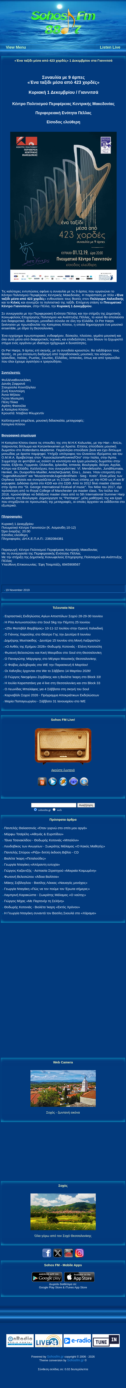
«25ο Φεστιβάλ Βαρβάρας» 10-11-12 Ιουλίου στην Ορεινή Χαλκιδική (54, 628)
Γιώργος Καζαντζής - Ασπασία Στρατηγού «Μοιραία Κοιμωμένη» (50, 870)
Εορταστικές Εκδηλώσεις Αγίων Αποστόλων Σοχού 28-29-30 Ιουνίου (54, 616)
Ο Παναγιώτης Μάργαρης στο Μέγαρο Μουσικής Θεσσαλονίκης (50, 658)
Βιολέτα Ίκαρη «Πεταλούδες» (25, 858)
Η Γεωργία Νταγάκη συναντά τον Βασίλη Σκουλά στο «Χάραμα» (50, 913)
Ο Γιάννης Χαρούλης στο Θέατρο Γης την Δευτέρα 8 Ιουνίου (48, 634)
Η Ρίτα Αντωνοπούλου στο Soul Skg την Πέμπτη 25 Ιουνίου (47, 622)
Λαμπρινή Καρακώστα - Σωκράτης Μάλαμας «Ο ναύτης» (45, 895)
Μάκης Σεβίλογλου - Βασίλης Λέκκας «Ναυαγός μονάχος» (45, 883)
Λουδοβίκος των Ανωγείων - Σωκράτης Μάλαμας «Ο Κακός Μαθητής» (54, 846)
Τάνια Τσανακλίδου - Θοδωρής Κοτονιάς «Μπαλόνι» (41, 840)
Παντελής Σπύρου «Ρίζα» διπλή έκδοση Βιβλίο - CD (41, 852)
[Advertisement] (63, 990)
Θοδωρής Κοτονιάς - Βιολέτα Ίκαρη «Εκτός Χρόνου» (42, 907)
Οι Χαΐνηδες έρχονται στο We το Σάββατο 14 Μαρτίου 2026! (48, 671)
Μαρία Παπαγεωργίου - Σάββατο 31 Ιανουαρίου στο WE (45, 701)
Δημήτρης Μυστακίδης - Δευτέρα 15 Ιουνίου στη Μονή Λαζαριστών (52, 640)
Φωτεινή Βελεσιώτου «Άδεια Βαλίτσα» (31, 876)
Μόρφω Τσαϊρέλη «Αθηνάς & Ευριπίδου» (33, 834)
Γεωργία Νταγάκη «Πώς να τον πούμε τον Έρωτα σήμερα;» (47, 889)
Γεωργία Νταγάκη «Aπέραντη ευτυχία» (32, 864)
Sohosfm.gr (55, 1356)
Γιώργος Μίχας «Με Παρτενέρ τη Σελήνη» (34, 901)
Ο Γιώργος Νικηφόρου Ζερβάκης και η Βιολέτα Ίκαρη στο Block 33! (53, 677)
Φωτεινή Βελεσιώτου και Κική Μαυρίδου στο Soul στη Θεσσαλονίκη (53, 652)
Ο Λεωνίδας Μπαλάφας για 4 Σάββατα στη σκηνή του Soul (47, 689)
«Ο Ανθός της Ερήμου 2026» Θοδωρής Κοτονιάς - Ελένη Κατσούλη (53, 646)
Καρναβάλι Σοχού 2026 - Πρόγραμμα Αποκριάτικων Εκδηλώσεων (52, 695)
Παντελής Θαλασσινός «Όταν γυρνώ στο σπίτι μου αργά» (45, 828)
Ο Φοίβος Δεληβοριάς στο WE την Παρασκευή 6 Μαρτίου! (46, 665)
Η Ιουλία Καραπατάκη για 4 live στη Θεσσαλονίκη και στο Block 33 (52, 683)
